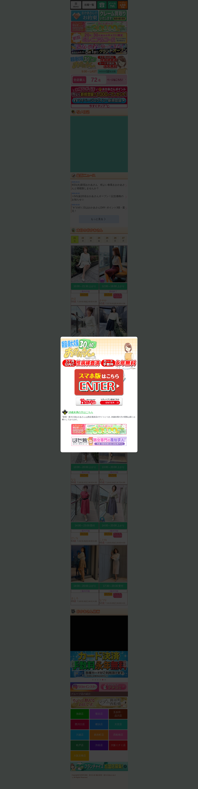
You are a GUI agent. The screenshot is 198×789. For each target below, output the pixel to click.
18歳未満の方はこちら (80, 412)
